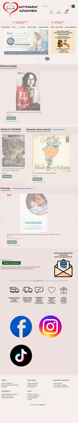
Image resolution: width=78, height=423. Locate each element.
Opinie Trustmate (32, 397)
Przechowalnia (31, 386)
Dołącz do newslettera (11, 263)
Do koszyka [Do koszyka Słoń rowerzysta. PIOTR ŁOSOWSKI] (37, 179)
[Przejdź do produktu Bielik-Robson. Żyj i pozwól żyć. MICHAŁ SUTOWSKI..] (28, 91)
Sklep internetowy (37, 404)
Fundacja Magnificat (33, 396)
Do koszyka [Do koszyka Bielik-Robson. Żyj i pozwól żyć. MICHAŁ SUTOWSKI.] (11, 118)
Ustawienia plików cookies (9, 394)
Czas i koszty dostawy (59, 385)
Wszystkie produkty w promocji (23, 188)
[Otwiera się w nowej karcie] (21, 326)
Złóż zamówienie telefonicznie (9, 385)
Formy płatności (57, 383)
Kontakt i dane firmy (33, 394)
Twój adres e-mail (6, 260)
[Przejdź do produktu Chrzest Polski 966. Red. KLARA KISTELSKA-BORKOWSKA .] (13, 151)
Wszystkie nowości (60, 129)
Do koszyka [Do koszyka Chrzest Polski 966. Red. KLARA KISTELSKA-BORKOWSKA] (7, 176)
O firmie (29, 399)
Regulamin (4, 386)
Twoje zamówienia (32, 383)
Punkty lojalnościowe (7, 397)
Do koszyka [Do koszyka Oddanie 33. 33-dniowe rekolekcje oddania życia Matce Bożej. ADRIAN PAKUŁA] (11, 242)
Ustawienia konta (32, 385)
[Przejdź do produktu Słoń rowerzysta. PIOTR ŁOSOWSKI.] (52, 153)
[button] (73, 6)
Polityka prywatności (7, 396)
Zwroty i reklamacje (7, 383)
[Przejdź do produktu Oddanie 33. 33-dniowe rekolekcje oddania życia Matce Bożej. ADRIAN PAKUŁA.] (33, 213)
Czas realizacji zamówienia (61, 386)
